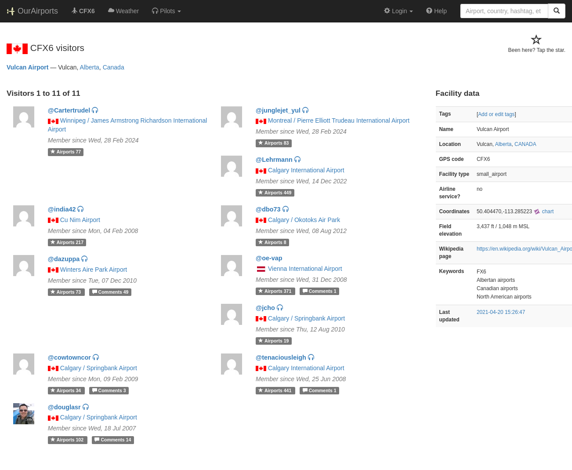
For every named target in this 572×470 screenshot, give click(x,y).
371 (275, 291)
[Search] (556, 11)
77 (66, 151)
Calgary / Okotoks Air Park (304, 219)
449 (274, 192)
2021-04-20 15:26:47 (501, 312)
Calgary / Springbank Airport (306, 318)
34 (66, 390)
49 (110, 292)
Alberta (89, 67)
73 (66, 292)
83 (273, 143)
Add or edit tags (496, 114)
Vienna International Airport (305, 268)
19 (273, 340)
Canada (113, 67)
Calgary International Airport (306, 170)
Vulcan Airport (27, 67)
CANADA (525, 144)
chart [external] (543, 211)
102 (68, 439)
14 (112, 439)
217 (67, 242)
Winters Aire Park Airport (93, 269)
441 (275, 390)
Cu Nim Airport (80, 219)
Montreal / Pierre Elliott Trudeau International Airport (338, 120)
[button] (166, 11)
